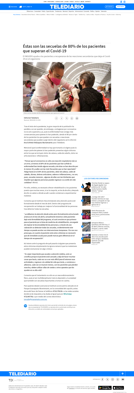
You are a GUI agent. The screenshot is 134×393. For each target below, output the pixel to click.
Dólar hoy (118, 14)
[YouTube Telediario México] (122, 379)
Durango (88, 2)
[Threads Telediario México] (117, 379)
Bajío (82, 2)
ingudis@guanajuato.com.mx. (35, 299)
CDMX (45, 2)
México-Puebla (50, 14)
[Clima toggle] (25, 6)
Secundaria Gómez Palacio (28, 14)
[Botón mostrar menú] (13, 7)
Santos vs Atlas (90, 14)
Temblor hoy (82, 14)
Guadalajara (59, 2)
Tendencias (58, 11)
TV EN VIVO (110, 6)
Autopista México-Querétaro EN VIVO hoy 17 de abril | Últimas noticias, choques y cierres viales (101, 226)
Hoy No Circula (111, 14)
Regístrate (120, 6)
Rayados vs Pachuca (100, 14)
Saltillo (77, 2)
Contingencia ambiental (61, 14)
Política (92, 11)
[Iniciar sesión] (121, 2)
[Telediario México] (67, 6)
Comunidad (37, 11)
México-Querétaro (40, 14)
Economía (86, 11)
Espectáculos (50, 11)
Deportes (71, 11)
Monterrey (51, 2)
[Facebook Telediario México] (102, 379)
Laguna (66, 2)
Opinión (97, 11)
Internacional (79, 11)
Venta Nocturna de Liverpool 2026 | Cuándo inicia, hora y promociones (101, 212)
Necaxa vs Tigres (73, 14)
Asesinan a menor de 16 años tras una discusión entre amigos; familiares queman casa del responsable (100, 239)
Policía (43, 11)
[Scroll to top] (122, 373)
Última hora (30, 11)
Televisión (104, 11)
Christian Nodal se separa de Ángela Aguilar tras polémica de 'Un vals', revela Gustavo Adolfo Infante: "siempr (100, 187)
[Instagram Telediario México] (112, 379)
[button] (56, 118)
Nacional (65, 11)
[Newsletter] (124, 2)
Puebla (72, 2)
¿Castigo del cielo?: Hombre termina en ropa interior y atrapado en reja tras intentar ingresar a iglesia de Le (101, 201)
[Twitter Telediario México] (107, 379)
